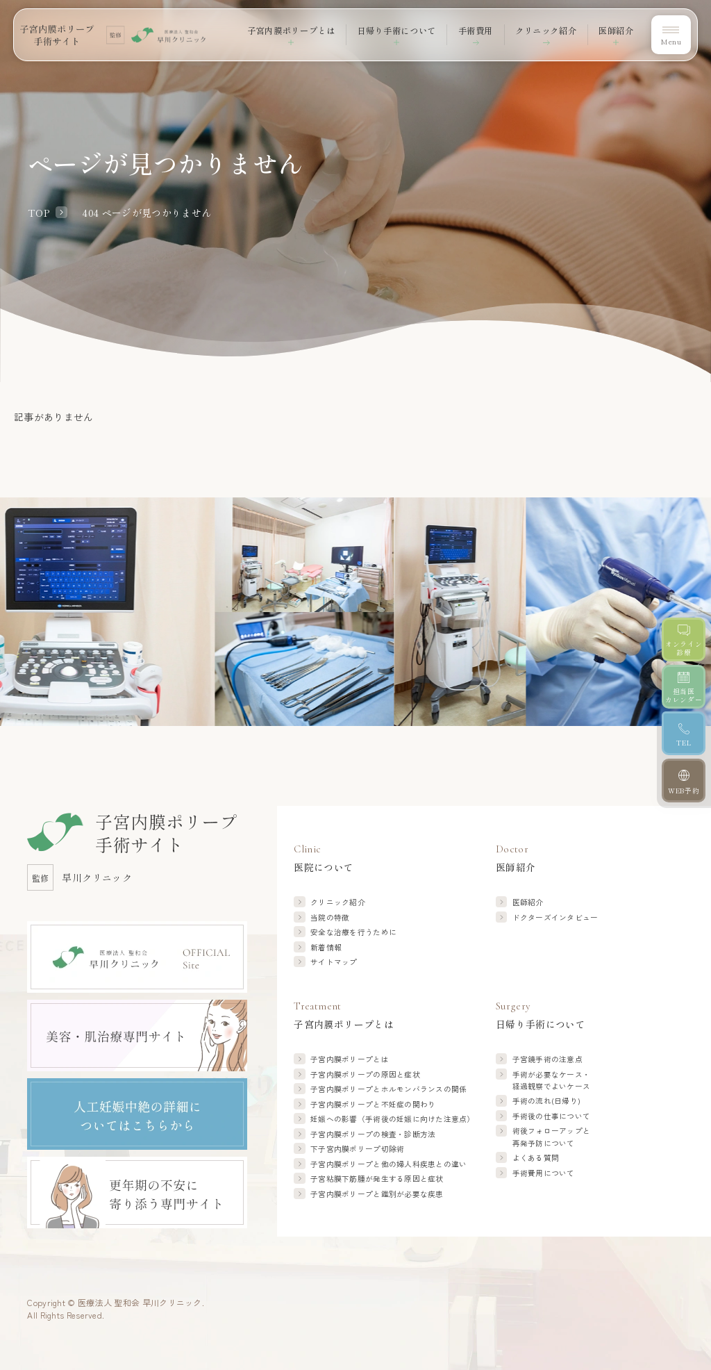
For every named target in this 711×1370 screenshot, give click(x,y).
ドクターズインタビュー (555, 917)
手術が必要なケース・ (551, 1080)
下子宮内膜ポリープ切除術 (357, 1149)
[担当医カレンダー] (683, 687)
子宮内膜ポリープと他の (388, 1164)
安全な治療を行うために (353, 932)
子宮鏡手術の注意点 (547, 1059)
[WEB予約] (683, 780)
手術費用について (543, 1173)
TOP (38, 213)
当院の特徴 (329, 917)
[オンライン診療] (683, 639)
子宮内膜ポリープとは (349, 1059)
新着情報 (326, 947)
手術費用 (475, 30)
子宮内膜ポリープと (388, 1089)
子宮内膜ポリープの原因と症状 (365, 1074)
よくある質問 (536, 1158)
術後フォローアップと (551, 1136)
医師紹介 (528, 902)
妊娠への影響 (392, 1119)
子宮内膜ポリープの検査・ (372, 1134)
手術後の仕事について (551, 1116)
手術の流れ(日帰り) (546, 1101)
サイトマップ (334, 962)
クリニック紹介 (545, 30)
